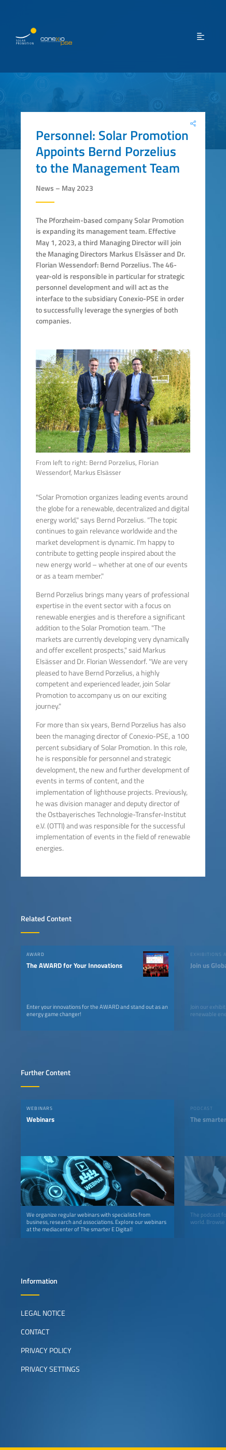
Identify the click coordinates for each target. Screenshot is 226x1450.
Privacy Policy (46, 1350)
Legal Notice (43, 1313)
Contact (35, 1332)
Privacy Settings (50, 1369)
